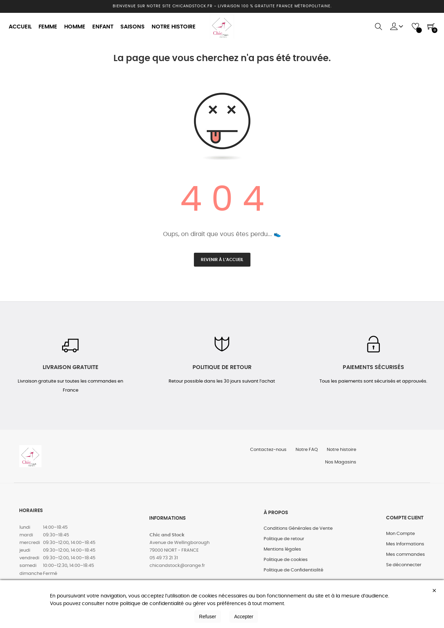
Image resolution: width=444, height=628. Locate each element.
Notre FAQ (304, 451)
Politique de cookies (286, 563)
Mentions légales (282, 553)
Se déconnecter (403, 569)
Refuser (207, 616)
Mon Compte (400, 537)
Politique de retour (284, 543)
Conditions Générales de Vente (298, 532)
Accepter (243, 616)
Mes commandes (405, 558)
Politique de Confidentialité (293, 574)
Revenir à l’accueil (222, 260)
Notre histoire (341, 451)
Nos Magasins (340, 465)
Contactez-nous (265, 451)
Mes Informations (405, 548)
